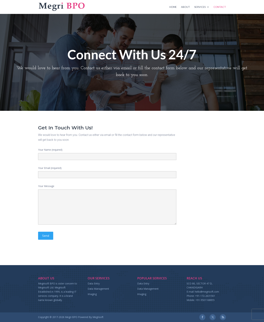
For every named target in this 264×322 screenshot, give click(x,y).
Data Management (98, 288)
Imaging (92, 294)
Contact (220, 7)
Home (173, 7)
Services (200, 7)
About (185, 7)
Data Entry (94, 283)
